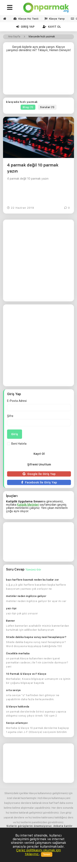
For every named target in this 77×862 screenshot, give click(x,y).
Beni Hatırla (16, 443)
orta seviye (13, 690)
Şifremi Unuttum (39, 464)
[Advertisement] (38, 75)
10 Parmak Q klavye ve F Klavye (26, 674)
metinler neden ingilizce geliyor (26, 596)
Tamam (46, 854)
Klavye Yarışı (55, 18)
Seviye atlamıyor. (17, 723)
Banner (10, 620)
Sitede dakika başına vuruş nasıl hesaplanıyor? (36, 637)
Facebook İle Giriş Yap (39, 482)
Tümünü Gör (33, 569)
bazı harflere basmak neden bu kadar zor (32, 579)
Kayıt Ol (52, 26)
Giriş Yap (25, 26)
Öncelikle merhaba (18, 653)
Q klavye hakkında (17, 706)
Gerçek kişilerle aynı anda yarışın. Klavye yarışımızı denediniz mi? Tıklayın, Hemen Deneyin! (38, 48)
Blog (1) (28, 107)
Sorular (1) (47, 107)
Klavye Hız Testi (26, 18)
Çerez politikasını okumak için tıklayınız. (38, 852)
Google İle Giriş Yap (39, 474)
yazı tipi (11, 608)
